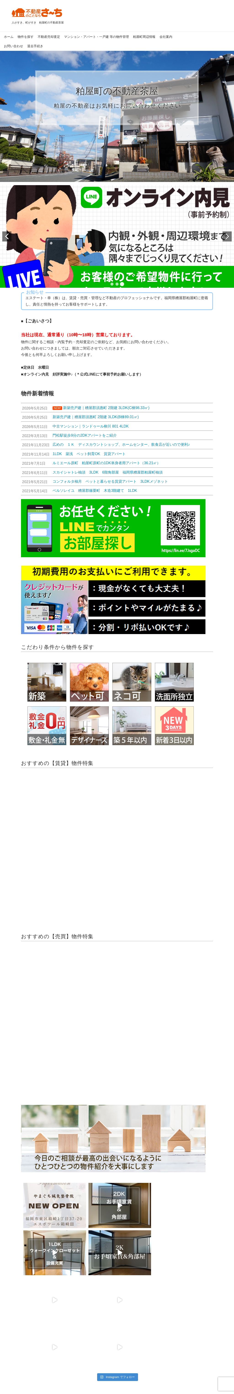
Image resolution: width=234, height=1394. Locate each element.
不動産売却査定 (49, 37)
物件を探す (26, 37)
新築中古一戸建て (28, 1319)
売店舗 (20, 1338)
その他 (20, 1351)
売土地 (20, 1331)
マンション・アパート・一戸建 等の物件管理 (96, 37)
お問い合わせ (13, 46)
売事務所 (22, 1344)
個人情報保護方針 (90, 1371)
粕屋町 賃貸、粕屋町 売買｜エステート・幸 (111, 1384)
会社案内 (166, 37)
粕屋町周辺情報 (144, 37)
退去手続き (35, 46)
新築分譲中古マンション (33, 1325)
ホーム (8, 37)
